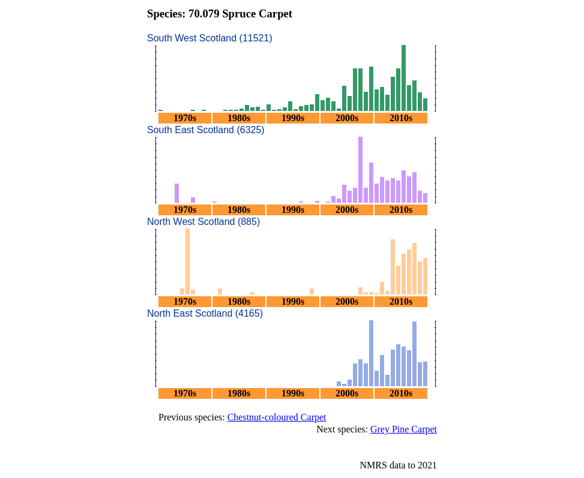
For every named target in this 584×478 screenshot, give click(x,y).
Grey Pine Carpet (403, 429)
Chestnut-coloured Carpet (277, 417)
